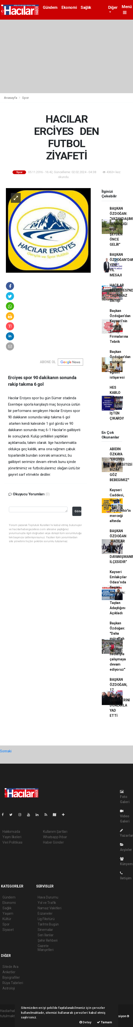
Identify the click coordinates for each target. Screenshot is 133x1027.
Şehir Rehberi (48, 940)
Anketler (8, 972)
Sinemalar (45, 930)
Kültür (6, 919)
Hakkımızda (11, 832)
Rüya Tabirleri (12, 983)
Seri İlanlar (46, 935)
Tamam (104, 1022)
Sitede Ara (10, 967)
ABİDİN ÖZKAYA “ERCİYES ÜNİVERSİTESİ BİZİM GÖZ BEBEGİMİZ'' (121, 464)
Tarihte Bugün (48, 924)
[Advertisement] (66, 56)
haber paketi (9, 1021)
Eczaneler (45, 913)
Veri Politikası (12, 842)
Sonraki (6, 751)
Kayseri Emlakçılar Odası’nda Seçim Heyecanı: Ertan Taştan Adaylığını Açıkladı (118, 592)
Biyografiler (11, 977)
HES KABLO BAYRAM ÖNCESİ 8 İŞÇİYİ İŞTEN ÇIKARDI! (117, 402)
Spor (25, 98)
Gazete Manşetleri (46, 948)
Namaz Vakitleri (49, 908)
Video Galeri (125, 816)
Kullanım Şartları (55, 832)
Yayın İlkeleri (11, 837)
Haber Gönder (53, 842)
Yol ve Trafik (47, 903)
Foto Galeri (125, 797)
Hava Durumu (48, 897)
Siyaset (8, 930)
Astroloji (8, 988)
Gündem (50, 7)
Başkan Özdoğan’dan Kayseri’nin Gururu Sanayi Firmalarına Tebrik (120, 326)
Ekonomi (69, 7)
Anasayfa (11, 98)
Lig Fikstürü (46, 919)
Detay (85, 1022)
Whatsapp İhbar (55, 837)
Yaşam (7, 913)
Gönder (77, 511)
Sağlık (86, 7)
